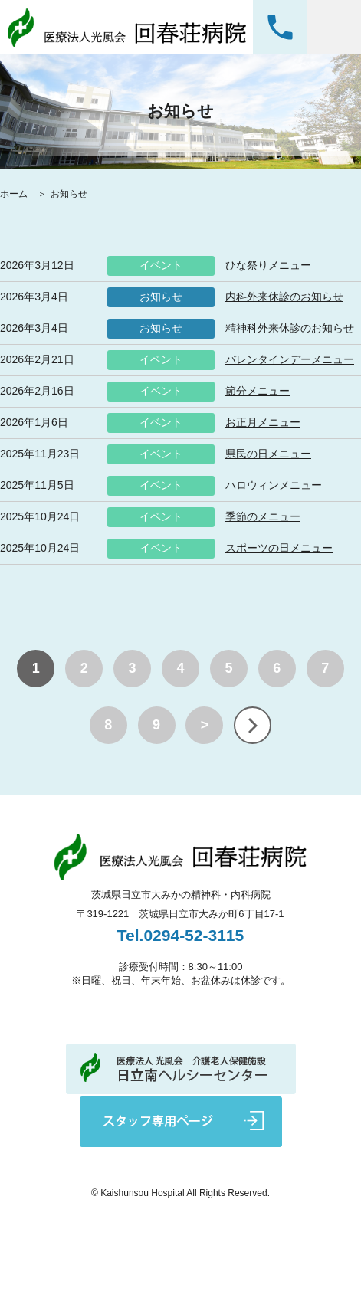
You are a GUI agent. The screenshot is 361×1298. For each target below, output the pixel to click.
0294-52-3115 (280, 27)
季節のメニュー (262, 516)
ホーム (15, 193)
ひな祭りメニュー (268, 265)
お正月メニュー (262, 422)
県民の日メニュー (268, 453)
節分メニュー (257, 391)
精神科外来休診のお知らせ (289, 328)
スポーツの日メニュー (279, 548)
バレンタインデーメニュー (289, 359)
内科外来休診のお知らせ (284, 296)
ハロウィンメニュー (273, 485)
